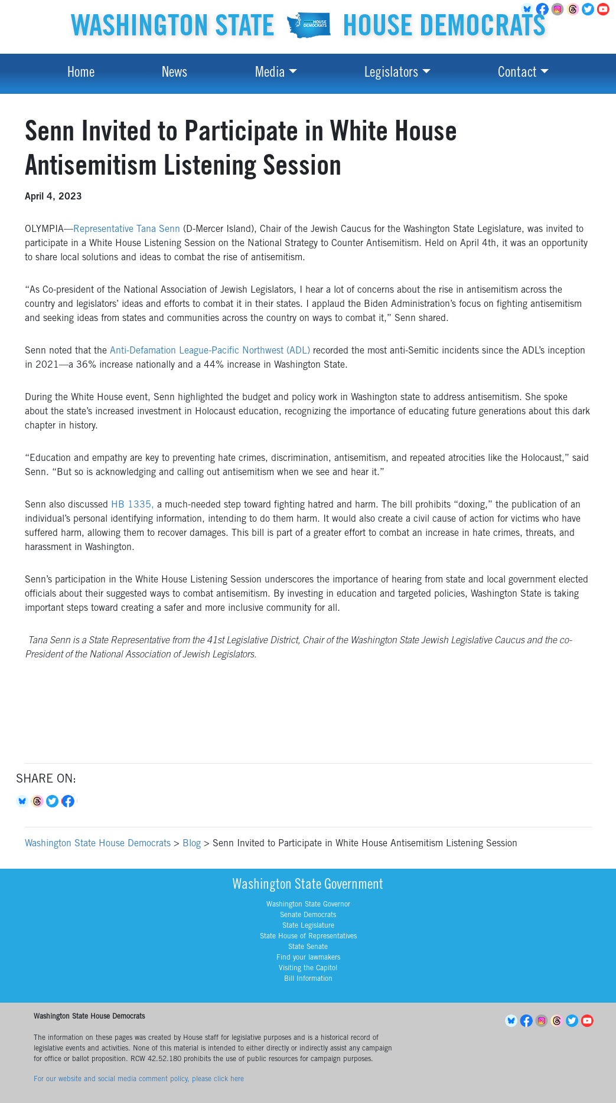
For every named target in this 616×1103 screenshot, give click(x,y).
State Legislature (308, 925)
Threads (574, 9)
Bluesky (23, 801)
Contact (517, 74)
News (174, 74)
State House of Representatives (308, 936)
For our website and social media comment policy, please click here (139, 1079)
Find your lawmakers (308, 957)
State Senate (308, 947)
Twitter (590, 9)
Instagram (559, 9)
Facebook (69, 801)
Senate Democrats (308, 915)
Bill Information (308, 979)
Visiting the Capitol (308, 968)
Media (270, 74)
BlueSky (512, 1020)
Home (80, 74)
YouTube (605, 9)
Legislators (391, 74)
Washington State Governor (308, 904)
